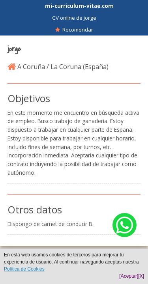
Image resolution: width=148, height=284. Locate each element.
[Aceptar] (128, 276)
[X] (141, 276)
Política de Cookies (24, 269)
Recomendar (74, 29)
